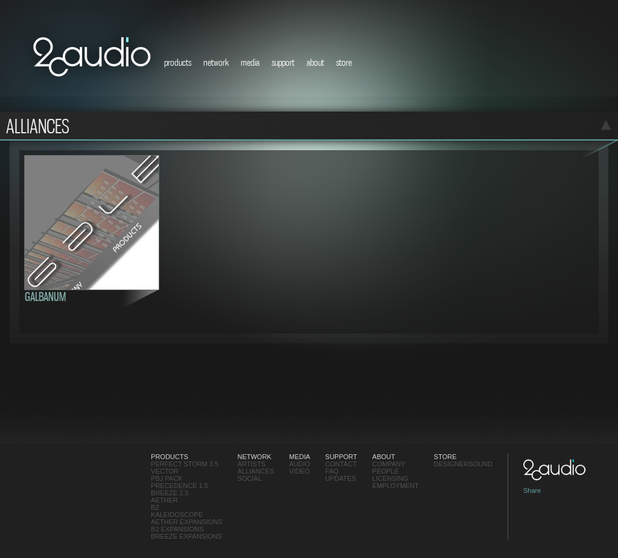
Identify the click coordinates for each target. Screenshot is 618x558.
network (216, 62)
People (385, 471)
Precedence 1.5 (179, 485)
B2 (155, 507)
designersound (463, 464)
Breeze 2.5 (169, 492)
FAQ (332, 471)
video (299, 471)
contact (341, 464)
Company (389, 464)
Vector (165, 471)
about (315, 62)
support (283, 62)
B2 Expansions (177, 529)
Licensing (390, 478)
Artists (251, 464)
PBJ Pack (166, 478)
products (177, 62)
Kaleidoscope (177, 514)
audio (299, 464)
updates (340, 478)
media (250, 62)
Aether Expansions (186, 521)
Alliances (255, 471)
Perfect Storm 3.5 (184, 464)
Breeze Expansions (186, 536)
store (344, 62)
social (249, 478)
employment (395, 485)
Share (532, 490)
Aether (164, 500)
